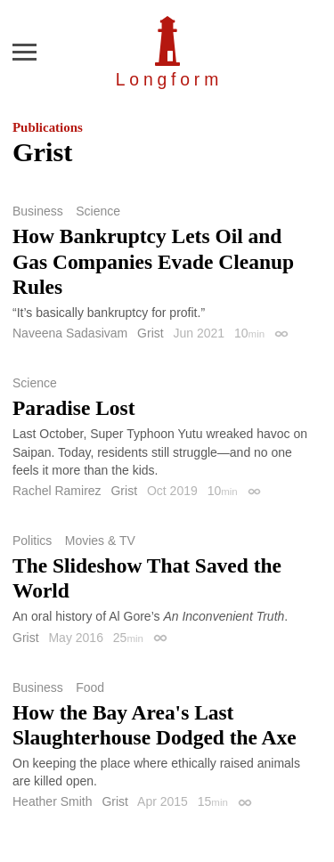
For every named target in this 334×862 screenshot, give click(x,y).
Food (90, 687)
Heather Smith (52, 801)
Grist (150, 333)
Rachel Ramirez (57, 491)
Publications (47, 127)
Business (37, 211)
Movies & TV (100, 540)
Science (98, 211)
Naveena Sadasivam (69, 333)
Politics (32, 540)
